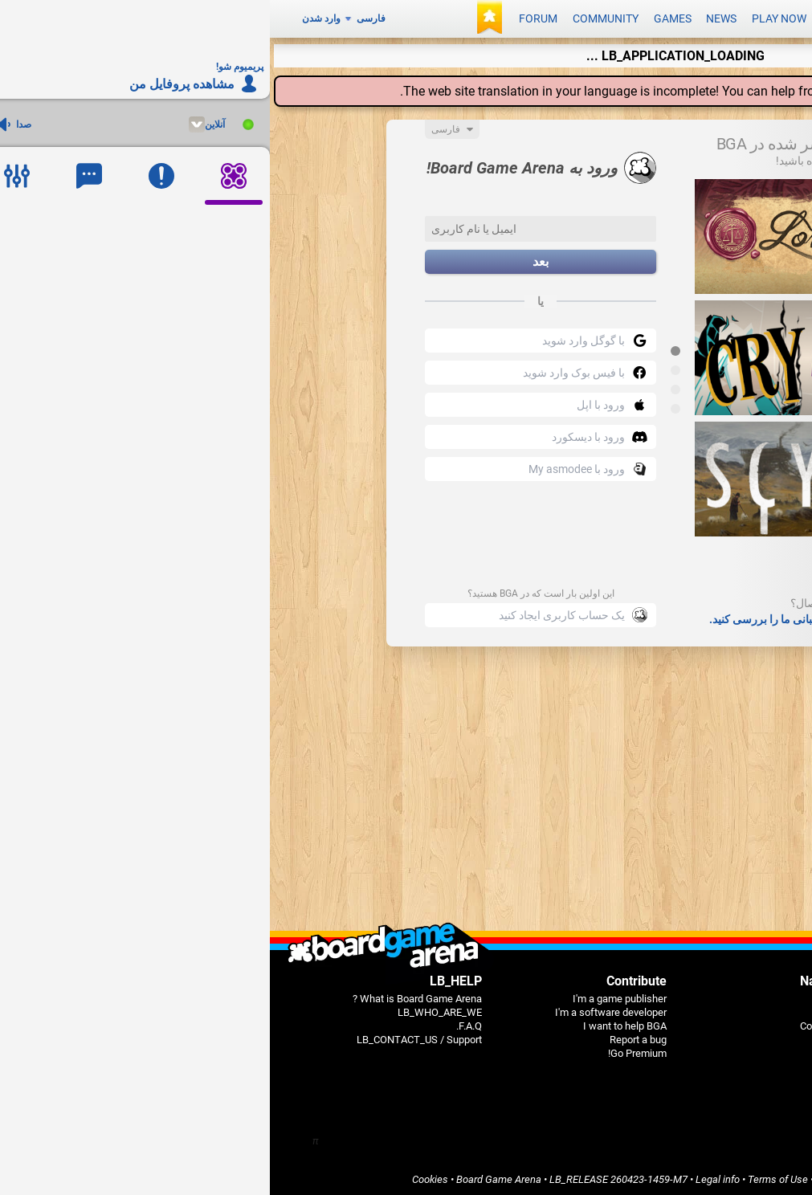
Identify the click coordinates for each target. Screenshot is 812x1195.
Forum (268, 17)
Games (403, 17)
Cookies (160, 1176)
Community (336, 17)
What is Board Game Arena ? (147, 995)
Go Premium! (367, 1050)
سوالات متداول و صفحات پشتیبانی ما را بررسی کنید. (559, 616)
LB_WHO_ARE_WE (170, 1009)
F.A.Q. (199, 1023)
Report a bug (368, 1036)
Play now (509, 17)
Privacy (652, 1176)
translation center (631, 88)
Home (567, 995)
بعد (271, 259)
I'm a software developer (341, 1009)
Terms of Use (508, 1176)
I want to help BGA (355, 1023)
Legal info (448, 1176)
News (451, 17)
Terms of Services (587, 1176)
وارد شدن (51, 17)
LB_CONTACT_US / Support (149, 1036)
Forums (564, 1036)
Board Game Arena (228, 1176)
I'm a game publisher (350, 995)
